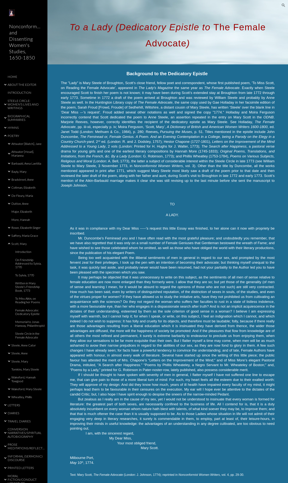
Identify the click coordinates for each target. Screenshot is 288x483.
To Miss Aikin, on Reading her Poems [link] (27, 300)
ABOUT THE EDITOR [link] (22, 84)
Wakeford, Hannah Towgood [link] (23, 379)
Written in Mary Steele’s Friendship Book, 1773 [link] (27, 286)
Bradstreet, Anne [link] (22, 179)
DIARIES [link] (13, 413)
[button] (283, 5)
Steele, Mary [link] (19, 361)
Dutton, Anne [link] (20, 203)
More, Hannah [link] (20, 219)
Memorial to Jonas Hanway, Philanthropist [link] (30, 323)
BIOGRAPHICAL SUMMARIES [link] (19, 117)
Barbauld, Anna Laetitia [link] (26, 163)
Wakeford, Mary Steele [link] (26, 389)
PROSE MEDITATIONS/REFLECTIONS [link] (26, 446)
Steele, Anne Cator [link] (23, 345)
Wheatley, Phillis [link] (21, 397)
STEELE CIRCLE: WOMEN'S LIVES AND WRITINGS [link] (23, 104)
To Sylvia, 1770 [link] (24, 275)
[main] (167, 32)
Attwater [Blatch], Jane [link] (26, 143)
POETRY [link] (13, 136)
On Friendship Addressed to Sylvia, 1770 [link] (28, 263)
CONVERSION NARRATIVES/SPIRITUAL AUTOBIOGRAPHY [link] (25, 432)
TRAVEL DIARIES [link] (19, 421)
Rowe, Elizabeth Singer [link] (26, 227)
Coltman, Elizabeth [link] (23, 187)
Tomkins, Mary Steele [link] (25, 369)
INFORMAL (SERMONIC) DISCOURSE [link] (25, 458)
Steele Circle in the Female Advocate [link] (27, 335)
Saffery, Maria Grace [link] (24, 235)
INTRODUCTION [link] (19, 92)
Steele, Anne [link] (19, 353)
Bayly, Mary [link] (19, 171)
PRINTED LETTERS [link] (21, 468)
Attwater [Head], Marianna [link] (22, 153)
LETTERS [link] (14, 405)
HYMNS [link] (13, 127)
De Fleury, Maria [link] (22, 195)
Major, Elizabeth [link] (21, 211)
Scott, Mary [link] (19, 243)
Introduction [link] (23, 251)
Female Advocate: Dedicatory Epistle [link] (27, 312)
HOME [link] (12, 76)
